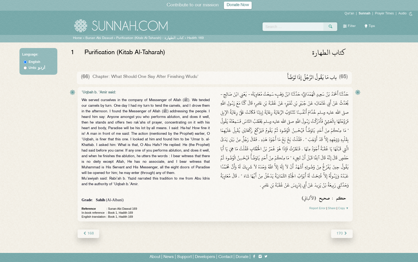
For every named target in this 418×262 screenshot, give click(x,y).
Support (184, 257)
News (168, 257)
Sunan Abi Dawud (99, 38)
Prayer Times (384, 13)
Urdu (37, 68)
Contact (225, 257)
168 (88, 233)
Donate (242, 257)
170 (341, 233)
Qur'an (349, 13)
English (34, 62)
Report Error (317, 208)
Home (77, 38)
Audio (402, 13)
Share (332, 208)
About (155, 257)
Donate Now (238, 5)
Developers (205, 257)
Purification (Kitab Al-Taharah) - (150, 38)
